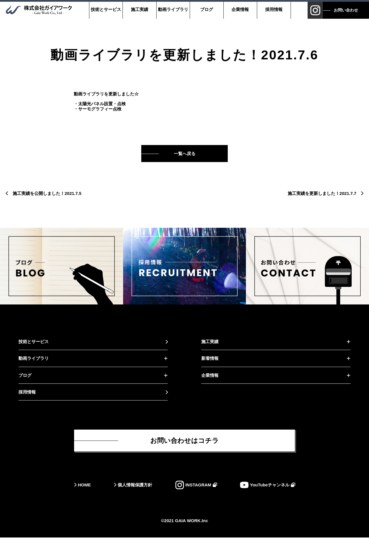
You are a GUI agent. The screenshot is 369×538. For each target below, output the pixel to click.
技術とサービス (106, 9)
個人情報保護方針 (135, 485)
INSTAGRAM (198, 485)
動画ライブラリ (173, 9)
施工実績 (139, 9)
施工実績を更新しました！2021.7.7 (322, 193)
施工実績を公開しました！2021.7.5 (47, 193)
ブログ (206, 9)
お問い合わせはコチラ (184, 441)
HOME (84, 485)
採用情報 (273, 9)
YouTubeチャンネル (269, 485)
